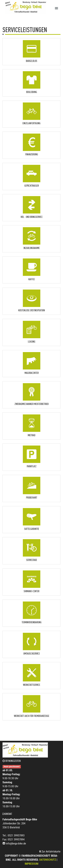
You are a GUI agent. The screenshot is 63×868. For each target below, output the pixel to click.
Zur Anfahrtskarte (49, 851)
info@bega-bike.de (16, 843)
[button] (31, 51)
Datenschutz (47, 859)
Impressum (31, 863)
